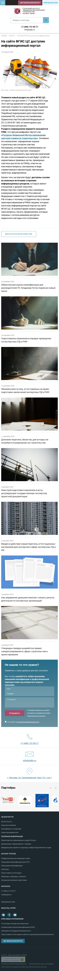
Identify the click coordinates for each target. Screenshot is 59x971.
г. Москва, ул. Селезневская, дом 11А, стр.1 (29, 777)
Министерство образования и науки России (18, 840)
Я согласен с (22, 722)
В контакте (3, 915)
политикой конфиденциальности (27, 722)
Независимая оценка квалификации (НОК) (18, 927)
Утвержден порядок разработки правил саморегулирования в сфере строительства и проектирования (24, 651)
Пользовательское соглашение (41, 963)
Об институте (6, 821)
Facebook (9, 915)
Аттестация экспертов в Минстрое (14, 923)
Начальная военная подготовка (14, 880)
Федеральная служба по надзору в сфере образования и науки (26, 847)
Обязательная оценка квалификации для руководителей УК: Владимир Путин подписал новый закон (28, 287)
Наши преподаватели (9, 832)
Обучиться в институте (29, 3)
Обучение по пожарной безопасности (16, 931)
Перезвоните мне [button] (50, 3)
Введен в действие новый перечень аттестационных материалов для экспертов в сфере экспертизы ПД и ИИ (28, 547)
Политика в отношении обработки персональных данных (24, 966)
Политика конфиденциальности (14, 963)
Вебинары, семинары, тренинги (13, 876)
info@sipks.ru (29, 29)
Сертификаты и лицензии (11, 829)
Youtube (15, 915)
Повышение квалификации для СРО (15, 862)
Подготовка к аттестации (11, 873)
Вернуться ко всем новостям (18, 234)
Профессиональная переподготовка (15, 858)
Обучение (5, 869)
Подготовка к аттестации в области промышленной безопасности (27, 934)
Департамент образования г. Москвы (16, 844)
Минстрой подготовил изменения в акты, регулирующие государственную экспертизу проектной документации (24, 493)
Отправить (14, 713)
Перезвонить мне (8, 902)
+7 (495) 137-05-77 (29, 26)
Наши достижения (8, 825)
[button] (2, 2)
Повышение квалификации (12, 865)
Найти (46, 20)
